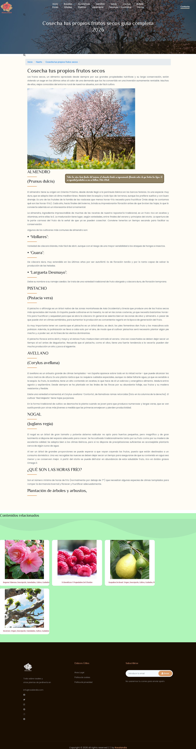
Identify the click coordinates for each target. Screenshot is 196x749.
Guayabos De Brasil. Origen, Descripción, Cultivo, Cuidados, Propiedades (131, 582)
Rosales (68, 4)
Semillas (100, 4)
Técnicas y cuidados (120, 7)
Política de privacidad (83, 682)
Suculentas (84, 4)
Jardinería (97, 7)
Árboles (68, 7)
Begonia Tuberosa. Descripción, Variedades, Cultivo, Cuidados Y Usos (25, 582)
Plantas (82, 7)
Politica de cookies (82, 677)
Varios (140, 7)
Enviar (165, 673)
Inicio (55, 4)
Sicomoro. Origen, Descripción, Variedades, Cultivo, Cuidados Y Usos (25, 631)
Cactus (127, 4)
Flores (55, 7)
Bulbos (139, 4)
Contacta (185, 6)
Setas (114, 4)
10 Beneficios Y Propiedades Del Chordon (77, 582)
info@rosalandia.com (33, 690)
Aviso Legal (79, 672)
